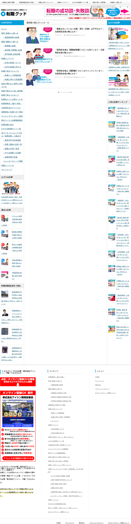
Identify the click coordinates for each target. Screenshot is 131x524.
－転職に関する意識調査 (13, 79)
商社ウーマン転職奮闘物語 (12, 120)
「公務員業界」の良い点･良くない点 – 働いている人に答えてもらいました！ (122, 234)
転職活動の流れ (7, 125)
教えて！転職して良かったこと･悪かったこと (65, 505)
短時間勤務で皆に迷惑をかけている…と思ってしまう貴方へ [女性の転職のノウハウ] (119, 94)
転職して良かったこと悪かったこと (61, 457)
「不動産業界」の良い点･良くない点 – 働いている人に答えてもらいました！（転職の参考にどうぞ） (122, 140)
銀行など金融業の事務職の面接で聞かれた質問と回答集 (11, 249)
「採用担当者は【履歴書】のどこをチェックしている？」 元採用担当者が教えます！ (79, 72)
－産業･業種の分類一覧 (12, 144)
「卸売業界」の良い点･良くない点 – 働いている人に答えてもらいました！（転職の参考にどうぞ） (122, 220)
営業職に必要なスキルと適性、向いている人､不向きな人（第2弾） (122, 166)
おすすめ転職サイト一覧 (90, 2)
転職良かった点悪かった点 (12, 99)
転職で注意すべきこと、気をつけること (63, 429)
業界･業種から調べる (9, 33)
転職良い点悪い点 (9, 7)
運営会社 (98, 377)
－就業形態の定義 (10, 157)
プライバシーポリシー (103, 381)
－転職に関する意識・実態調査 (61, 409)
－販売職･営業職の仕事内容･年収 (61, 389)
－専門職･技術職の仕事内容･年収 (61, 393)
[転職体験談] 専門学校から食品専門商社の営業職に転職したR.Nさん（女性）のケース (12, 294)
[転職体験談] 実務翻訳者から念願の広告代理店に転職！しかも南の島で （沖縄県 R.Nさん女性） (12, 346)
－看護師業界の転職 (11, 37)
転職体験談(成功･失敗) (29, 2)
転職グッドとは (7, 165)
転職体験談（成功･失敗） (11, 103)
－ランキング (54, 413)
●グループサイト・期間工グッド (60, 509)
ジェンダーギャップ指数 (13, 161)
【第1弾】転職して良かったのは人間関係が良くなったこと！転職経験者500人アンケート (119, 46)
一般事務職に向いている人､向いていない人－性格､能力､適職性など (122, 113)
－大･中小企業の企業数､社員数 (61, 468)
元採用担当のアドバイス (11, 108)
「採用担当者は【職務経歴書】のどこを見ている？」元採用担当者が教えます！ (79, 51)
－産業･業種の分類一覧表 (58, 476)
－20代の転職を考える (12, 67)
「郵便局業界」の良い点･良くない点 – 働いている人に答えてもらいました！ (122, 270)
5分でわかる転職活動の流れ (58, 501)
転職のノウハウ (70, 2)
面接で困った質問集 (111, 2)
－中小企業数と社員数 (12, 153)
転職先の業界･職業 (9, 2)
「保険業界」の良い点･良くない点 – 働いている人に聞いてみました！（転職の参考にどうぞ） (122, 192)
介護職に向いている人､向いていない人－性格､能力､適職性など (122, 258)
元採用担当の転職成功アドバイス (75, 35)
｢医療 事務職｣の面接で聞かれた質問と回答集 (16, 264)
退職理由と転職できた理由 (12, 112)
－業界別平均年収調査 (12, 140)
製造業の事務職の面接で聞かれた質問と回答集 (15, 235)
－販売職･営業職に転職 (12, 50)
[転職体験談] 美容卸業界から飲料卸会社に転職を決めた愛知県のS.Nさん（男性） (12, 328)
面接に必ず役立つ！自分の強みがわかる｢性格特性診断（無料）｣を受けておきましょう (122, 298)
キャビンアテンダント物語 (12, 116)
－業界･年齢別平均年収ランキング (62, 472)
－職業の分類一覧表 (11, 149)
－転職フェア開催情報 (12, 75)
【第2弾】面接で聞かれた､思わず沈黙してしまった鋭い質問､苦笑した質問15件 (122, 206)
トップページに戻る (66, 92)
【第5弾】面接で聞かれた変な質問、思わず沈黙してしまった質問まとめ (122, 154)
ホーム (4, 29)
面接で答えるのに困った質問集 (59, 453)
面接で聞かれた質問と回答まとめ (60, 449)
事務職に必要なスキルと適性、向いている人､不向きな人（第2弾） (122, 246)
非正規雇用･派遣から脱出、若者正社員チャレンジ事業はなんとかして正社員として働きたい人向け (12, 201)
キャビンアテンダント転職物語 (59, 441)
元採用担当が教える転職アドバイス (61, 437)
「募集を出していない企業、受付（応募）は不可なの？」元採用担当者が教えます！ (79, 30)
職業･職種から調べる (9, 42)
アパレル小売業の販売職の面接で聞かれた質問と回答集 (11, 221)
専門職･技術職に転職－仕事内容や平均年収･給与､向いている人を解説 (122, 125)
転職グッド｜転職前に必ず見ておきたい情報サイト (19, 520)
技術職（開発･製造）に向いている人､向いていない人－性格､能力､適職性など (122, 284)
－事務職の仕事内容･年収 (58, 385)
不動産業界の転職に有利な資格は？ (15, 275)
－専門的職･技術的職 (11, 54)
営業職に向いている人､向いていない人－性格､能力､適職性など (122, 179)
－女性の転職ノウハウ (12, 63)
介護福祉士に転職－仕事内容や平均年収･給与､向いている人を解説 (119, 70)
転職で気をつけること (10, 95)
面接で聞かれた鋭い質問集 (12, 91)
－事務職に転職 (9, 46)
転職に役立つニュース (51, 2)
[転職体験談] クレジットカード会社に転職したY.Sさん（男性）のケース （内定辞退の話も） (12, 311)
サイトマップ (6, 170)
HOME (97, 369)
